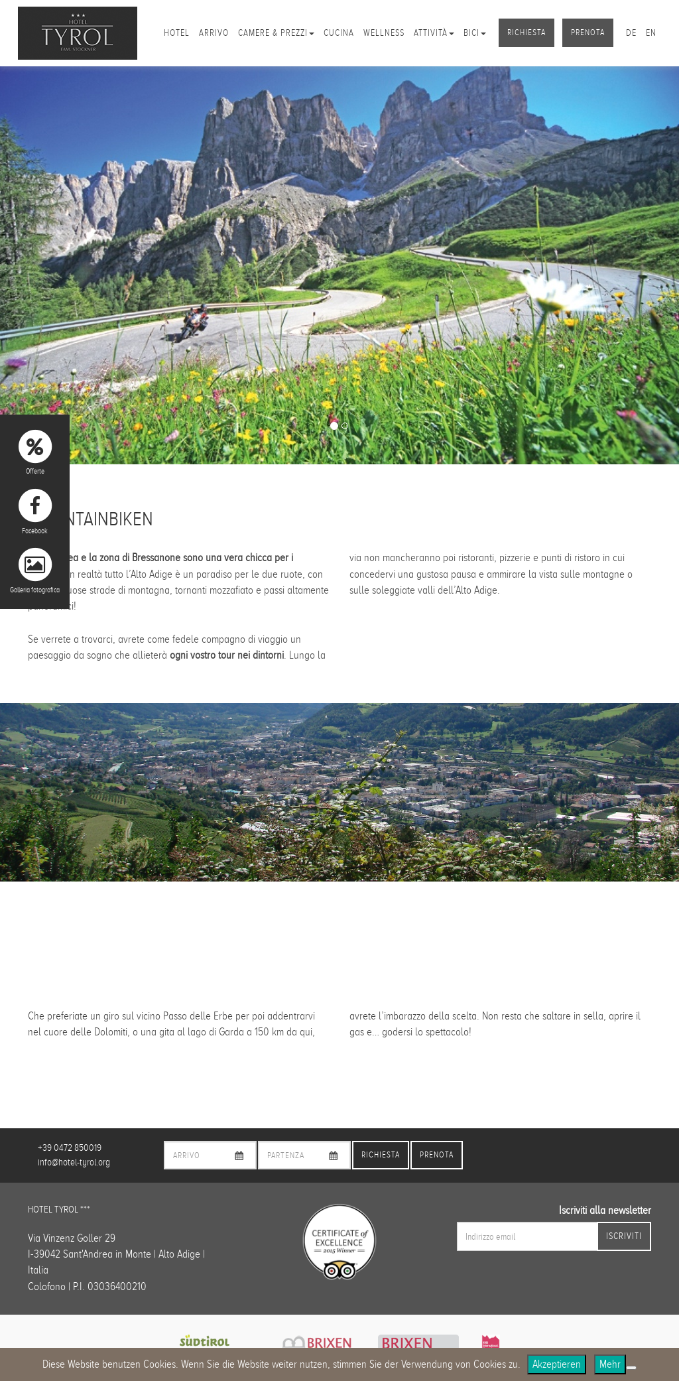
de (631, 33)
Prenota (588, 32)
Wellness (383, 33)
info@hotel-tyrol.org (74, 1162)
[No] (631, 1368)
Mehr (610, 1364)
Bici (474, 33)
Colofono (47, 1286)
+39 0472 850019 (69, 1147)
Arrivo (214, 33)
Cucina (339, 33)
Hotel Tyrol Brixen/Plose (77, 33)
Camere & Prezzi (276, 33)
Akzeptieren (556, 1364)
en (651, 33)
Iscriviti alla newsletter (605, 1210)
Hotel (177, 33)
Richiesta (526, 32)
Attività (434, 33)
